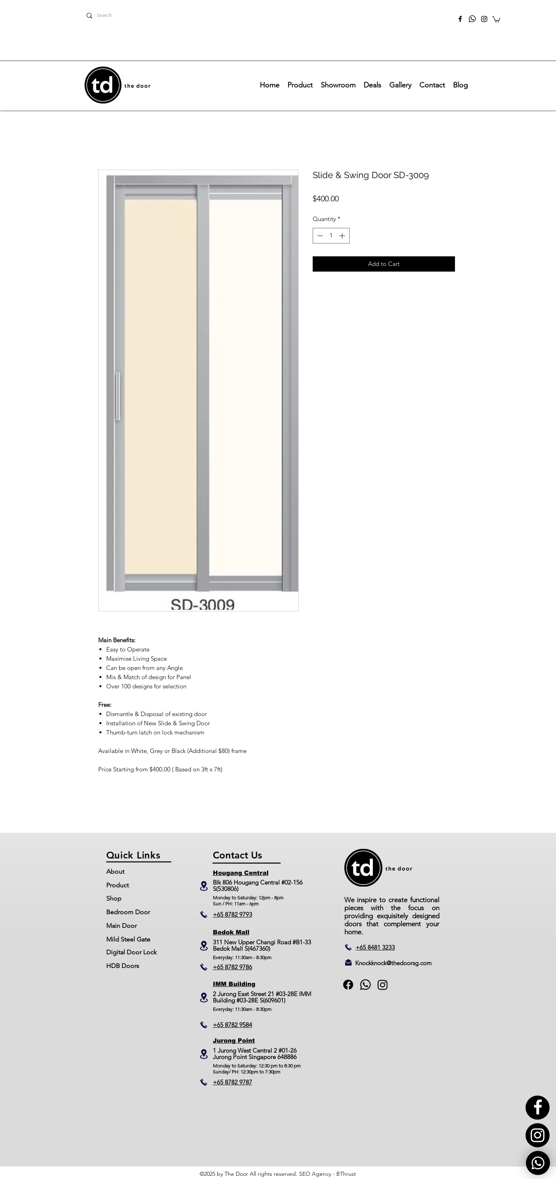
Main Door (121, 925)
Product (117, 885)
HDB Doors (122, 966)
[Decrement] (319, 235)
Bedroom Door (128, 912)
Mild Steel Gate (128, 939)
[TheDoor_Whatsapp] (472, 19)
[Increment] (343, 235)
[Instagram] (484, 19)
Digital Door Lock (131, 952)
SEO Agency (315, 1173)
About (115, 871)
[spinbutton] (331, 235)
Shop (113, 898)
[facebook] (460, 19)
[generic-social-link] (365, 984)
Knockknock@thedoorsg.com (393, 963)
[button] (496, 19)
